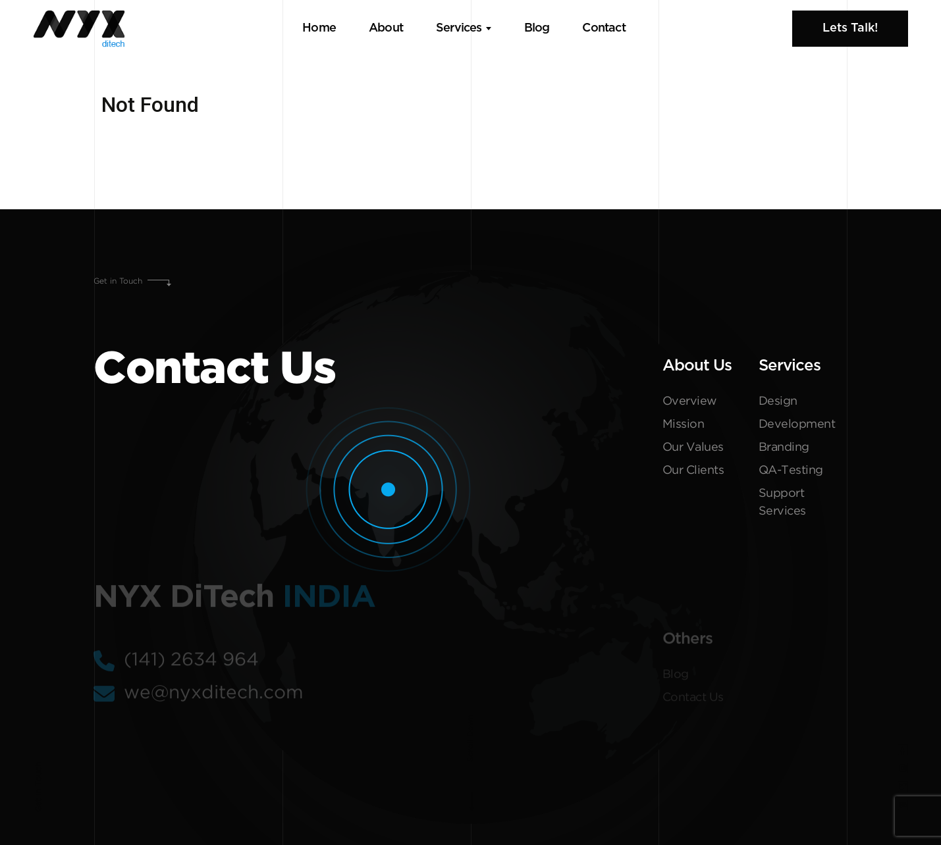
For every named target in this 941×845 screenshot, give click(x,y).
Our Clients (693, 470)
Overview (689, 401)
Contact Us (693, 701)
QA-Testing (791, 470)
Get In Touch (38, 787)
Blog (537, 28)
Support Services (782, 502)
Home (319, 28)
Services (459, 28)
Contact (603, 28)
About (386, 28)
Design (778, 401)
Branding (784, 447)
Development (797, 424)
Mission (683, 424)
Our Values (693, 447)
